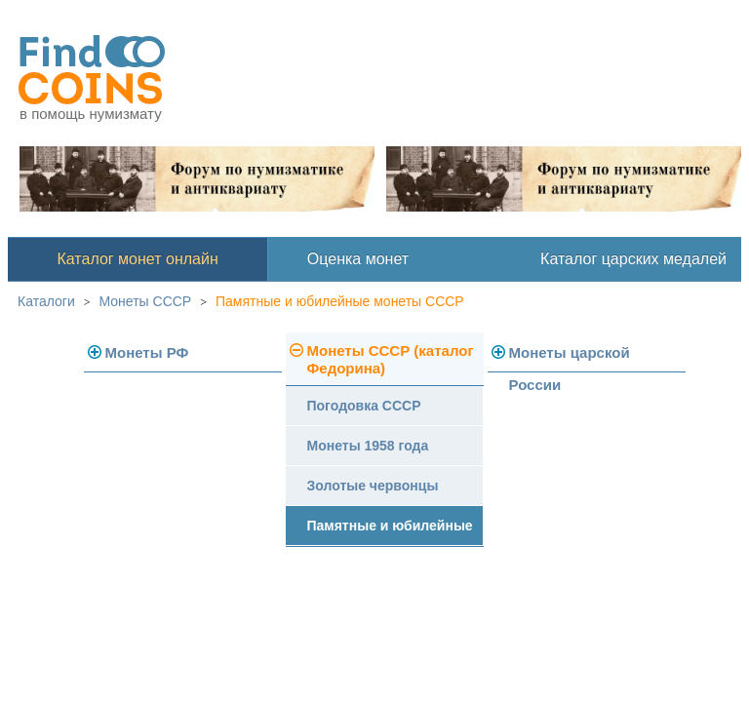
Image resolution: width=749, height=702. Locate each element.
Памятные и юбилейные (390, 525)
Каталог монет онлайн (138, 259)
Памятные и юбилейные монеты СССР (340, 301)
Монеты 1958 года (368, 445)
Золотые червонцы (373, 485)
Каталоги (46, 301)
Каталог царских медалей (633, 259)
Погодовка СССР (364, 405)
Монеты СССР (145, 301)
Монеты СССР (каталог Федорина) (390, 359)
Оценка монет (358, 259)
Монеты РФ (147, 352)
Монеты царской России (569, 358)
